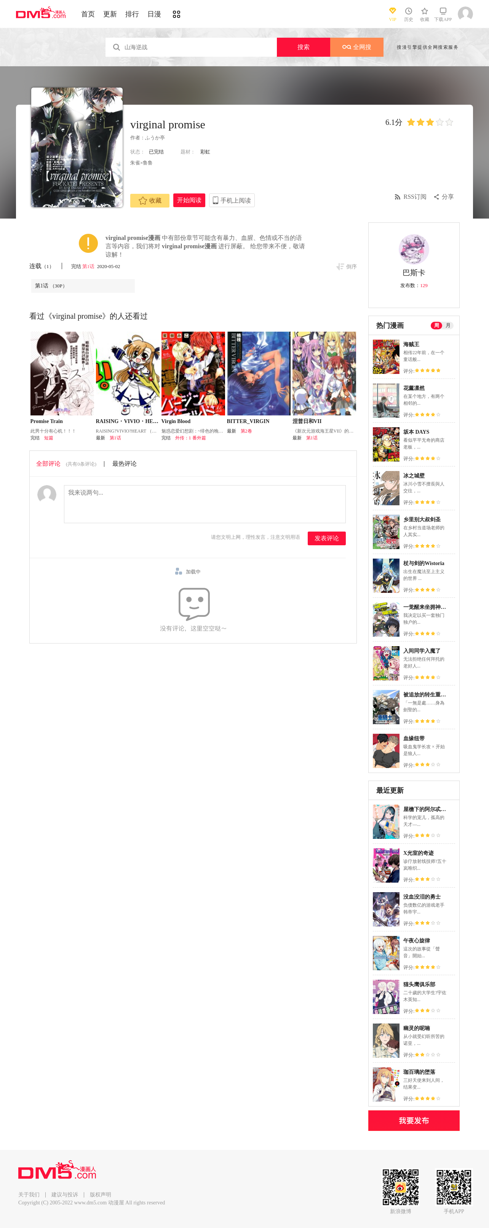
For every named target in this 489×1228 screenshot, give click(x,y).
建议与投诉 (64, 1195)
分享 (448, 196)
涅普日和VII (307, 421)
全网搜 (356, 47)
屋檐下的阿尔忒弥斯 (427, 809)
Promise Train (46, 421)
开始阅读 (189, 200)
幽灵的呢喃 (416, 1028)
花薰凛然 (414, 388)
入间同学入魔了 (422, 651)
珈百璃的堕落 (419, 1072)
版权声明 (100, 1195)
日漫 (154, 14)
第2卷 (246, 431)
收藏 (150, 200)
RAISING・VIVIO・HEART (130, 421)
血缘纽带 (414, 738)
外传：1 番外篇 (190, 438)
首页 (88, 14)
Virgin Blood (176, 421)
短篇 (48, 438)
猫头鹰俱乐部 (419, 984)
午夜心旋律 (416, 941)
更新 (110, 14)
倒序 (351, 267)
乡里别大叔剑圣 (422, 519)
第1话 (89, 266)
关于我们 (29, 1195)
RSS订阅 (415, 196)
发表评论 (327, 538)
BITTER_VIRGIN (248, 421)
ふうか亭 (155, 138)
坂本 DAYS (416, 432)
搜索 (303, 47)
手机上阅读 (236, 200)
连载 (41, 266)
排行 (132, 14)
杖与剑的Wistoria (423, 563)
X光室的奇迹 (418, 853)
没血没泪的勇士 (422, 897)
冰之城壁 (414, 476)
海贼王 (411, 344)
